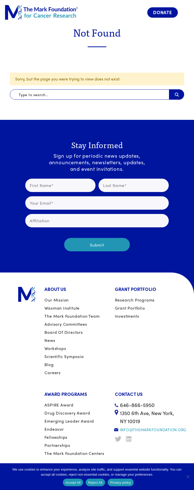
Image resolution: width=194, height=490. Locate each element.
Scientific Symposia (64, 356)
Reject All (95, 482)
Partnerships (57, 445)
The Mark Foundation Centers (74, 453)
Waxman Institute (62, 308)
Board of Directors (63, 332)
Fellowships (55, 437)
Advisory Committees (65, 324)
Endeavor (54, 429)
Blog (49, 364)
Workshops (55, 348)
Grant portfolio (130, 308)
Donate (162, 12)
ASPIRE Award (59, 405)
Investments (127, 316)
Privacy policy (120, 482)
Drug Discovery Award (67, 413)
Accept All (73, 482)
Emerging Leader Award (69, 421)
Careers (52, 372)
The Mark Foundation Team (72, 316)
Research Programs (135, 300)
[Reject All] (187, 476)
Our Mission (56, 300)
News (49, 340)
